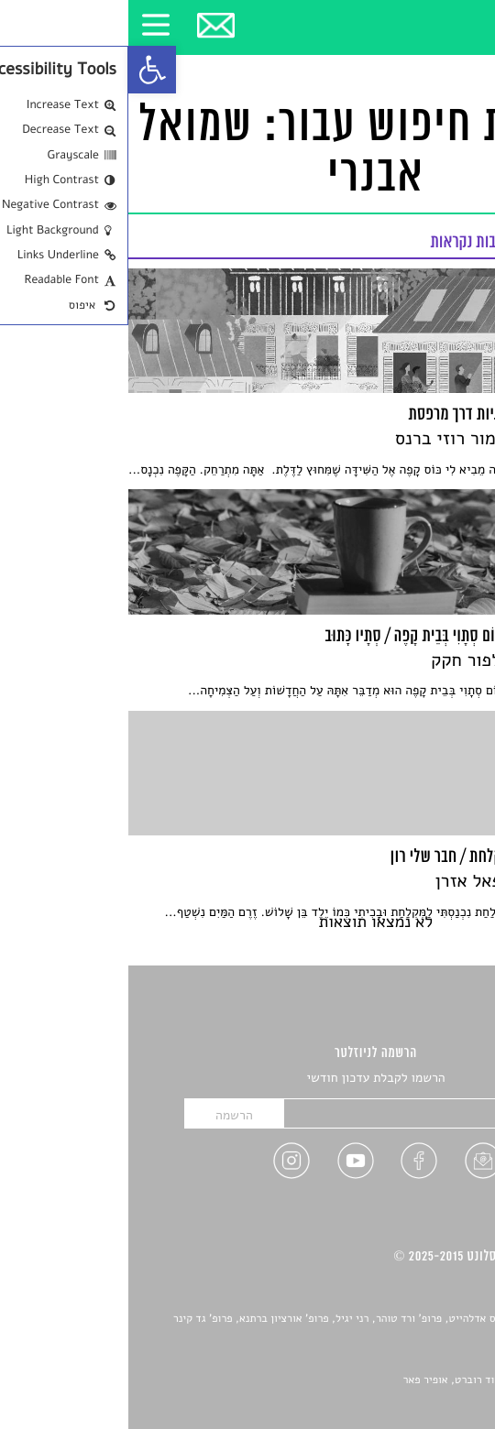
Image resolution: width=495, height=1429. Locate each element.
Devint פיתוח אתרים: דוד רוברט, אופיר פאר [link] (372, 1380)
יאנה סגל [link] (419, 1360)
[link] (24, 69)
